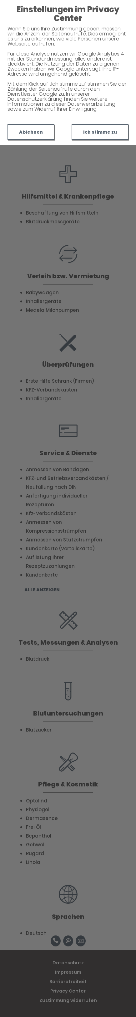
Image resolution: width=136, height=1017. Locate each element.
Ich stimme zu (100, 132)
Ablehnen (31, 132)
